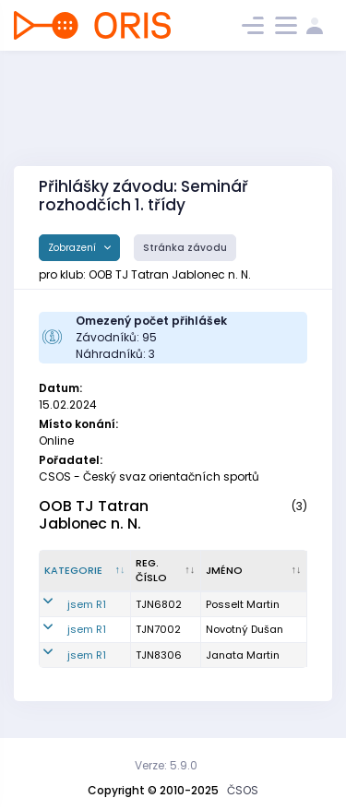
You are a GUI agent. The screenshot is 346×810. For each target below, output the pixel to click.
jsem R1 (86, 604)
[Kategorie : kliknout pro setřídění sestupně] (85, 571)
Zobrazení (73, 248)
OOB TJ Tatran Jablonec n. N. (94, 514)
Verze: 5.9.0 (166, 765)
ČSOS (242, 790)
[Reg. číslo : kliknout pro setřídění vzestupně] (166, 571)
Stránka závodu (185, 248)
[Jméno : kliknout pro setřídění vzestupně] (254, 571)
